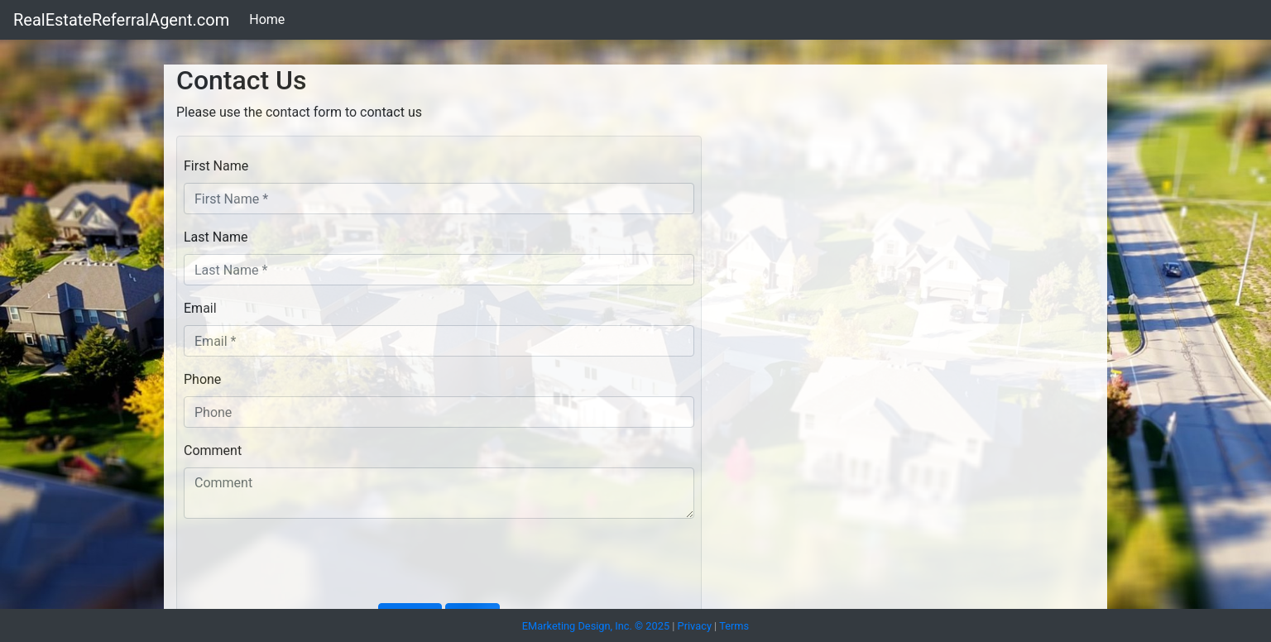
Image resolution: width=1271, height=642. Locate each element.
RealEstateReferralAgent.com (121, 20)
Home (267, 19)
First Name (216, 166)
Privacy (695, 626)
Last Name (215, 237)
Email (200, 308)
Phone (202, 379)
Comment (213, 450)
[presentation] (309, 564)
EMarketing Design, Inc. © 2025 (595, 626)
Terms (734, 626)
